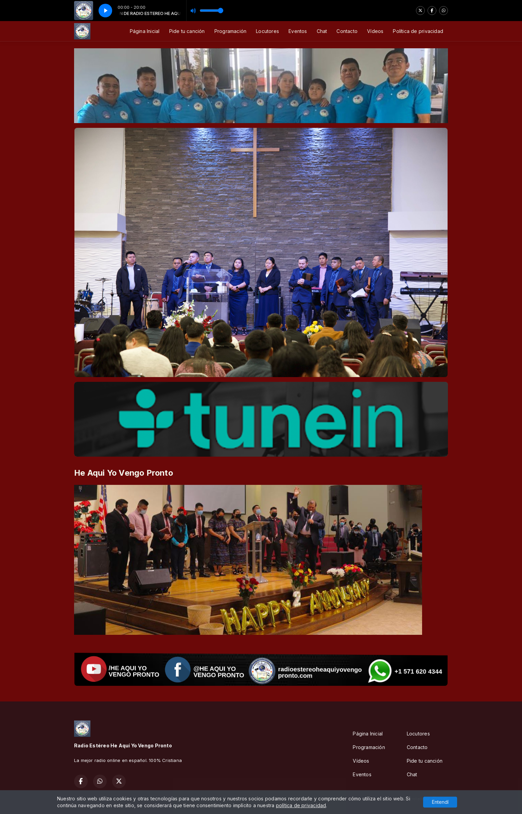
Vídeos (375, 31)
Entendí (440, 802)
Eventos (298, 31)
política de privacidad (301, 805)
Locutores (267, 31)
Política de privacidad (418, 31)
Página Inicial (145, 31)
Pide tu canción (187, 31)
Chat (322, 31)
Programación (230, 31)
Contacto (347, 31)
